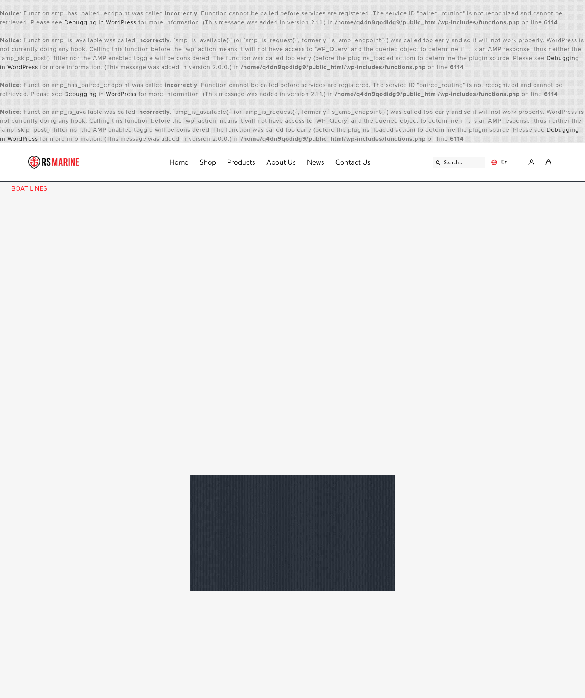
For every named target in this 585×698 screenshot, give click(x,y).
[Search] (438, 162)
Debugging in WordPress (100, 22)
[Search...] (459, 162)
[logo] (54, 158)
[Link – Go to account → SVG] (531, 162)
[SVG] (548, 162)
